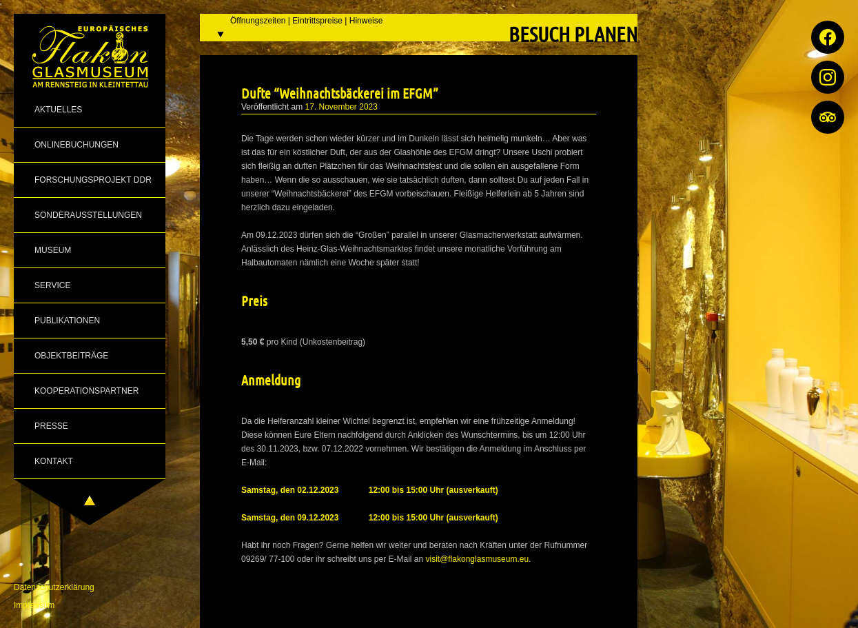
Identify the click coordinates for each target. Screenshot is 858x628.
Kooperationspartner (86, 391)
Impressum (34, 605)
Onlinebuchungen (76, 145)
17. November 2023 (341, 107)
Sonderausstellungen (88, 215)
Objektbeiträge (71, 356)
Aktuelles (58, 109)
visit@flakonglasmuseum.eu (477, 559)
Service (52, 285)
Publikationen (67, 320)
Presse (51, 426)
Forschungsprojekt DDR (93, 180)
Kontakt (53, 461)
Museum (52, 250)
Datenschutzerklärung (54, 587)
